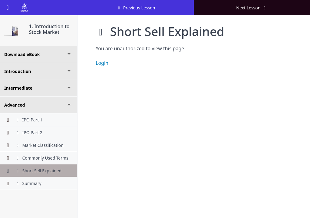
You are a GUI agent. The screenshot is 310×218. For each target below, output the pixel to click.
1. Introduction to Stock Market (49, 29)
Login (102, 63)
